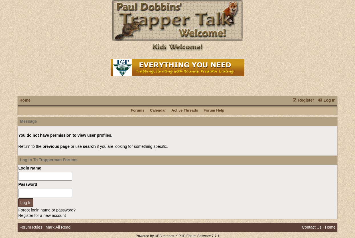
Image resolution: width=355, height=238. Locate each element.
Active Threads (184, 110)
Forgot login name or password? (47, 210)
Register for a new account (42, 215)
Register (303, 100)
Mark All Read (58, 227)
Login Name (29, 168)
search (89, 146)
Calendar (158, 110)
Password (27, 184)
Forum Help (214, 110)
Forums (138, 110)
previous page (56, 146)
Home (25, 100)
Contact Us (311, 227)
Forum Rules (30, 227)
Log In (326, 100)
